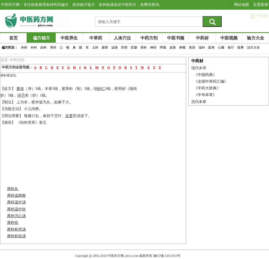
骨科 (143, 47)
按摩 (240, 47)
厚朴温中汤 (16, 202)
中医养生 (69, 38)
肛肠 (134, 47)
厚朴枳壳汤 (16, 229)
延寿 (211, 47)
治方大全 (253, 47)
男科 (53, 47)
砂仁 (101, 89)
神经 (153, 47)
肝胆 (124, 47)
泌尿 (114, 47)
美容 (192, 47)
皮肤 (172, 47)
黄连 (20, 89)
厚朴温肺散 (16, 196)
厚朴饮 (12, 223)
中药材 (202, 38)
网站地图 (241, 5)
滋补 (202, 47)
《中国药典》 (205, 75)
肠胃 (105, 47)
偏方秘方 (41, 38)
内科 (24, 47)
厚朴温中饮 (16, 209)
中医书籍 (175, 38)
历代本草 (198, 102)
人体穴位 (122, 38)
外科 (34, 47)
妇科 (43, 47)
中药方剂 (149, 38)
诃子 (21, 95)
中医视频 (229, 38)
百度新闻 (260, 5)
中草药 (95, 38)
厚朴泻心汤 (16, 216)
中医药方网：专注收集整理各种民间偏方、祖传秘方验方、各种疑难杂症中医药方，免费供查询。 (82, 5)
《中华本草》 (205, 95)
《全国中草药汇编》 (211, 81)
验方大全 (255, 38)
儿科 (95, 47)
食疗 (231, 47)
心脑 (221, 47)
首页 (13, 38)
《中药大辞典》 (207, 88)
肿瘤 (182, 47)
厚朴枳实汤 (16, 236)
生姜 (69, 116)
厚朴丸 (12, 189)
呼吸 (163, 47)
